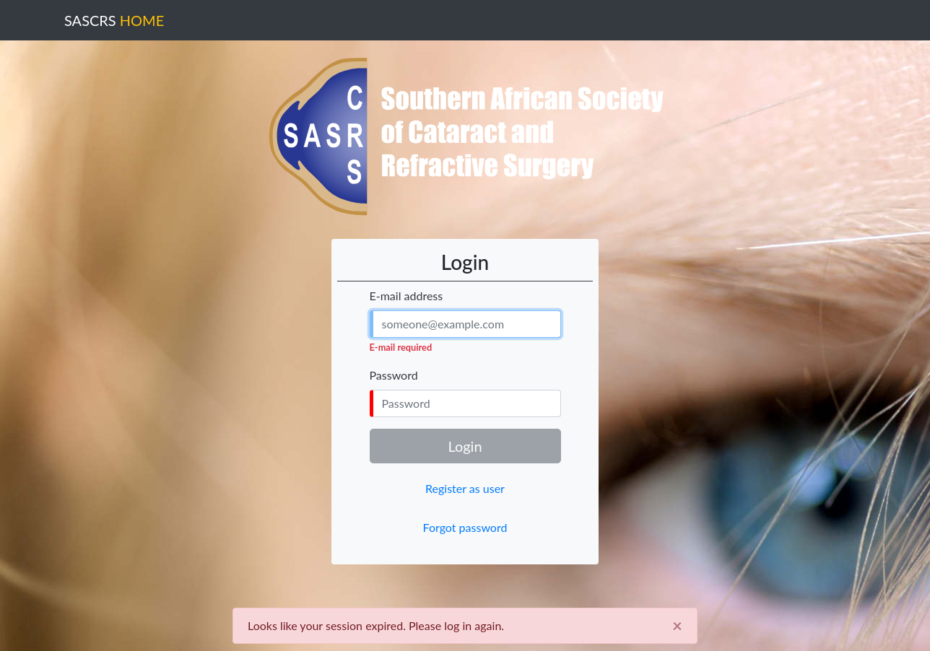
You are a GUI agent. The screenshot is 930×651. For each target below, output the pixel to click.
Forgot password (465, 527)
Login (465, 446)
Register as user (465, 488)
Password (394, 375)
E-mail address (406, 295)
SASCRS (114, 20)
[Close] (677, 625)
